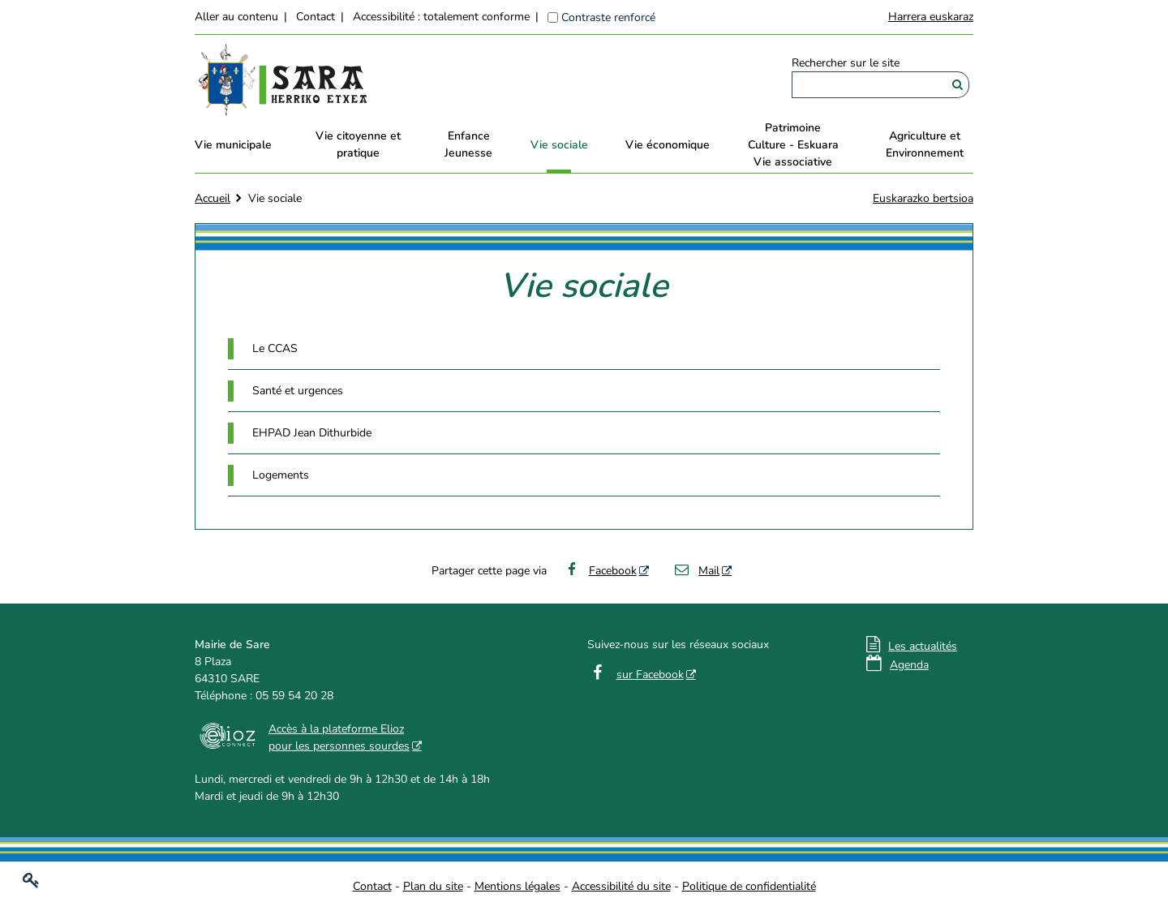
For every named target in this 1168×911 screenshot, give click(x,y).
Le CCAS (275, 348)
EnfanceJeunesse (468, 144)
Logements (280, 475)
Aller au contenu (236, 16)
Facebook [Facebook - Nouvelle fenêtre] (600, 570)
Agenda (909, 665)
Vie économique (667, 145)
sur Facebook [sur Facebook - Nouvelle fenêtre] (650, 674)
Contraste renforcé (608, 17)
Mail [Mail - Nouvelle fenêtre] (696, 570)
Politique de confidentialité (749, 886)
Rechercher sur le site (846, 63)
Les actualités (922, 646)
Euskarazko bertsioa (923, 198)
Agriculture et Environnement (925, 144)
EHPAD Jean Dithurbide (311, 432)
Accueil (212, 198)
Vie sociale (559, 145)
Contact (315, 16)
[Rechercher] (957, 84)
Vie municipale (233, 145)
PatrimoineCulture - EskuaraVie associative (793, 145)
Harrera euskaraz (930, 16)
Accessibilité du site (621, 886)
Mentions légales (517, 886)
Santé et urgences (297, 390)
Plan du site (433, 886)
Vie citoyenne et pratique (358, 144)
